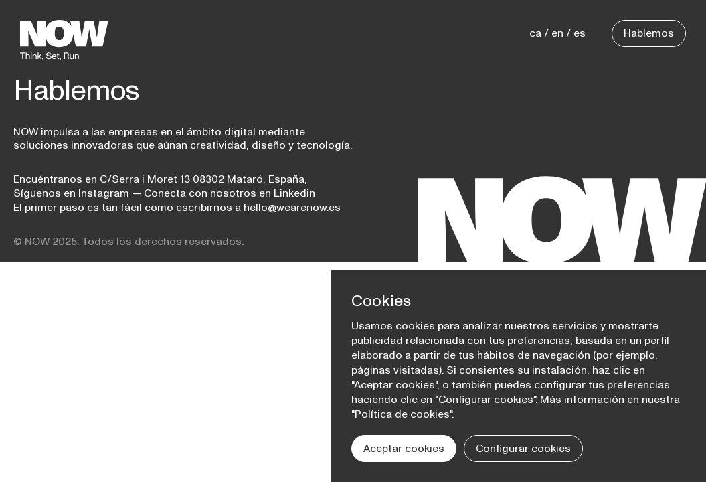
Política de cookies (402, 414)
